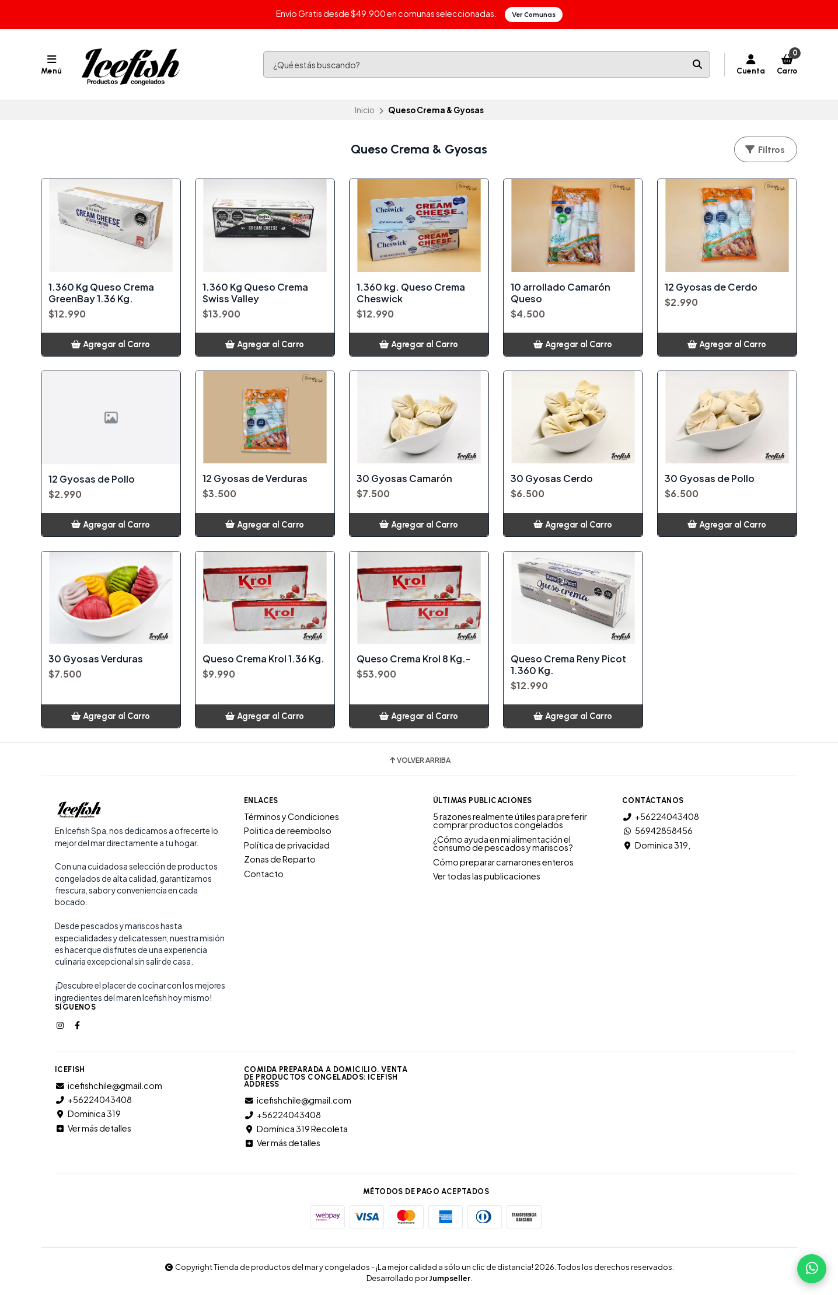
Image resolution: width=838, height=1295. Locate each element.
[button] (110, 343)
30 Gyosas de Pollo (710, 478)
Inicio (365, 110)
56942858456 (657, 830)
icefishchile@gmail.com (108, 1085)
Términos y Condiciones (291, 816)
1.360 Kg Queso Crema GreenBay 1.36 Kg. (101, 292)
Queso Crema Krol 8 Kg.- (413, 659)
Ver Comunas (534, 15)
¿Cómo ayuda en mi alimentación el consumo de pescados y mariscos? (503, 843)
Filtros (764, 149)
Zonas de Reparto (280, 859)
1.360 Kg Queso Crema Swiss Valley (255, 292)
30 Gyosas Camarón (404, 478)
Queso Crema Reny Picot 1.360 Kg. (568, 664)
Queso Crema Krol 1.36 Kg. (263, 659)
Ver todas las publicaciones (486, 875)
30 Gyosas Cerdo (552, 478)
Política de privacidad (287, 844)
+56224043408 (660, 816)
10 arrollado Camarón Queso (560, 292)
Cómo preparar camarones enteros (503, 861)
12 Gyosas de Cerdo (711, 286)
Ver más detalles (93, 1127)
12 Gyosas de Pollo (91, 478)
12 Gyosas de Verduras (255, 478)
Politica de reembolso (287, 830)
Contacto (264, 873)
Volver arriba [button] (419, 760)
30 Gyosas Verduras (95, 659)
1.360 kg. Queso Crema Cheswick (411, 292)
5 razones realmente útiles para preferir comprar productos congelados (510, 820)
